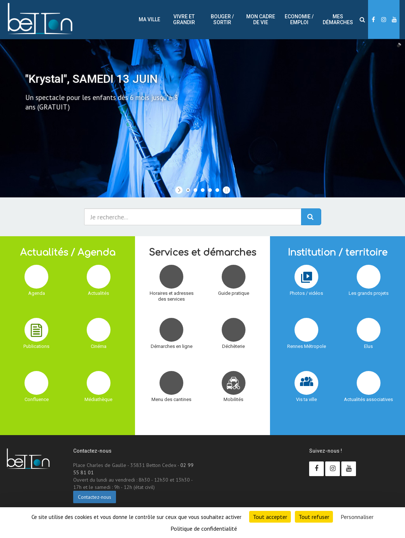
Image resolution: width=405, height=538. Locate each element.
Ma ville (149, 19)
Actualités (98, 293)
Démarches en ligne (171, 346)
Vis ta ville (306, 399)
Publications (36, 346)
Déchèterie (233, 346)
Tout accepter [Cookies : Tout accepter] (270, 516)
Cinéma (98, 346)
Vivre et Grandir (184, 19)
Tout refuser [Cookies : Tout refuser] (314, 516)
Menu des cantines (171, 399)
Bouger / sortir (222, 19)
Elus (368, 346)
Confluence (37, 399)
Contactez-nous (94, 497)
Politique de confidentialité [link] (203, 528)
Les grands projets (369, 293)
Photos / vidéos (306, 293)
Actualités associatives (368, 399)
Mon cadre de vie (260, 19)
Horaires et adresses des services (172, 296)
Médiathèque (98, 399)
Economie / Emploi (299, 19)
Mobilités (233, 399)
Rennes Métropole (306, 346)
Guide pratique (233, 293)
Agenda (36, 293)
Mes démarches (338, 19)
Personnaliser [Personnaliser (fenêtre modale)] (357, 516)
